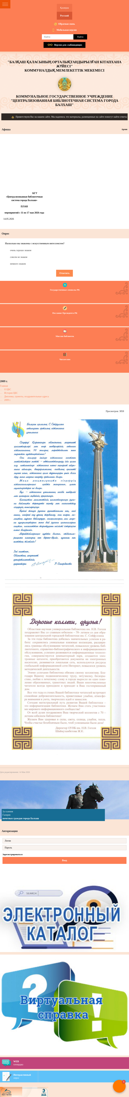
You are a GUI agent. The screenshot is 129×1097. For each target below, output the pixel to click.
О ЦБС (7, 389)
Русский (64, 15)
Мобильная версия (67, 30)
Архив (124, 129)
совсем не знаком (18, 257)
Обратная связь (66, 24)
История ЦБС (11, 393)
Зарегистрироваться (12, 854)
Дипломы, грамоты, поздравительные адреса (26, 396)
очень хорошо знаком (20, 250)
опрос (71, 1076)
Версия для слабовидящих (68, 45)
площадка (71, 1063)
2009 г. (7, 400)
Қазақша (64, 8)
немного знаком (18, 264)
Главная (4, 386)
